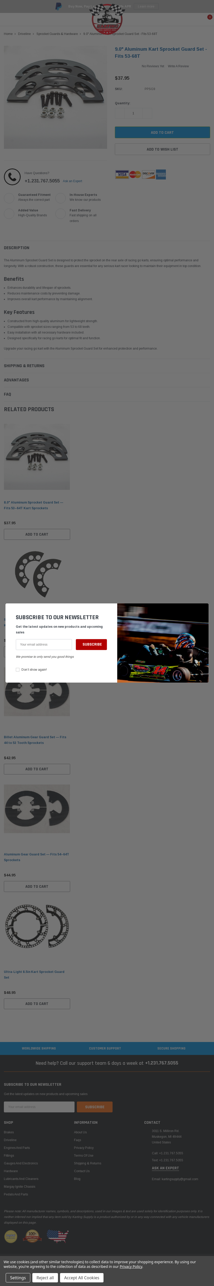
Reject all (45, 1278)
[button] (203, 610)
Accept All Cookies (81, 1278)
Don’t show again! (34, 669)
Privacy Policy (131, 1266)
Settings (18, 1278)
